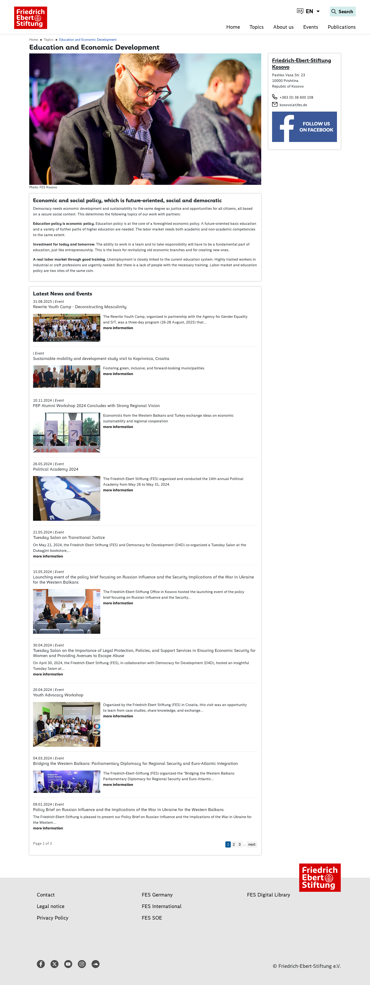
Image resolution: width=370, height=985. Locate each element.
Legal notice (50, 906)
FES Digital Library (268, 895)
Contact (46, 895)
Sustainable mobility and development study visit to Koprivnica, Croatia (101, 358)
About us (283, 27)
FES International (161, 906)
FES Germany (157, 895)
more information (118, 328)
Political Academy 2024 (55, 469)
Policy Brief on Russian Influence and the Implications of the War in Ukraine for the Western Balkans (128, 809)
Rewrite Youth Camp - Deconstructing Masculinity (79, 306)
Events (310, 27)
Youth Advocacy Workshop (58, 695)
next (252, 844)
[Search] (343, 11)
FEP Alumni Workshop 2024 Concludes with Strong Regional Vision (96, 405)
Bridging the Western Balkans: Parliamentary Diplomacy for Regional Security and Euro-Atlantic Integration (135, 763)
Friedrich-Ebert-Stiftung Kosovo (301, 63)
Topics (256, 27)
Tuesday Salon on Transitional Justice (69, 537)
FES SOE (152, 918)
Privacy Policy (52, 918)
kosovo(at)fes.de (293, 105)
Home (233, 27)
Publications (342, 27)
